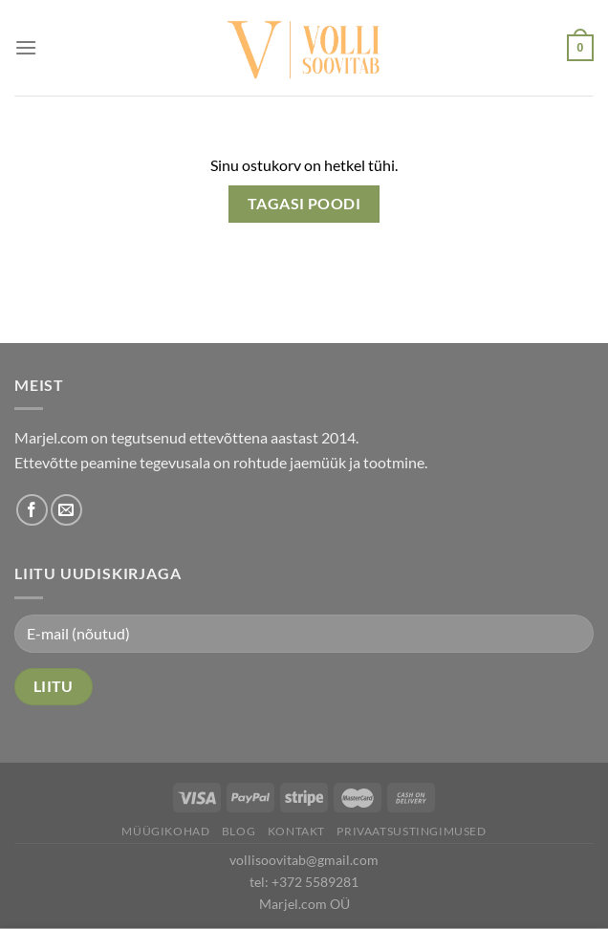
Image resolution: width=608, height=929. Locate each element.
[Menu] (25, 47)
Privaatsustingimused (411, 831)
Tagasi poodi (304, 203)
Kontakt (296, 831)
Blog (238, 831)
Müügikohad (165, 831)
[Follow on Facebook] (32, 510)
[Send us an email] (66, 510)
